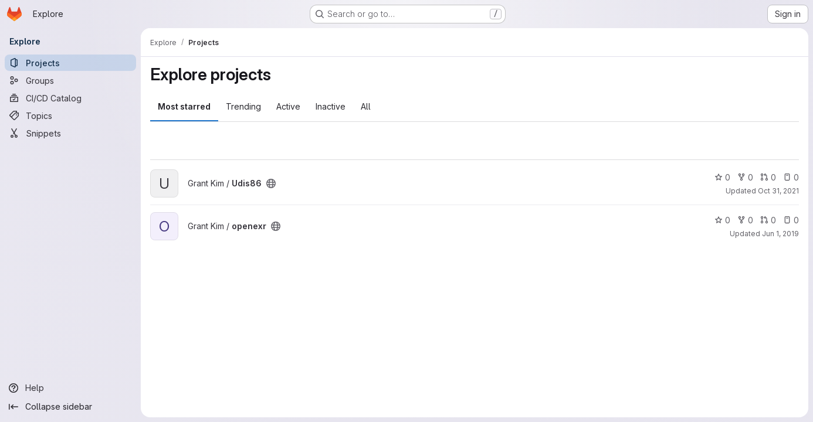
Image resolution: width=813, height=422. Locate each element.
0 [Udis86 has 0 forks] (745, 177)
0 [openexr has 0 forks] (745, 220)
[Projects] (70, 63)
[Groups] (70, 80)
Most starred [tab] (184, 106)
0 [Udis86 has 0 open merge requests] (768, 177)
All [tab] (366, 106)
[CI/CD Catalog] (70, 98)
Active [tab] (288, 106)
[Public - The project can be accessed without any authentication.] (271, 183)
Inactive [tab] (330, 106)
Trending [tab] (243, 106)
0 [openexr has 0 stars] (722, 220)
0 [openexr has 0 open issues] (791, 220)
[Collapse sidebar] (70, 407)
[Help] (70, 388)
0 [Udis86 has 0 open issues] (791, 177)
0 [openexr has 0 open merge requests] (768, 220)
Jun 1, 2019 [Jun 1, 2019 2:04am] (780, 233)
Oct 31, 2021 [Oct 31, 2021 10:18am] (778, 190)
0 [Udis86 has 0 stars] (722, 177)
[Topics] (70, 115)
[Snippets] (70, 133)
